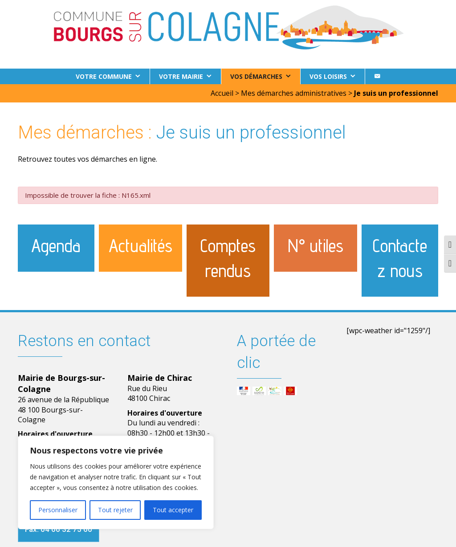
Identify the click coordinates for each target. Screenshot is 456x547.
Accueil (222, 93)
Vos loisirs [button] (328, 76)
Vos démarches (256, 76)
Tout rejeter (115, 510)
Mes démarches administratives (293, 93)
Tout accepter (173, 510)
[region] (116, 482)
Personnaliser (57, 510)
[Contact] (377, 76)
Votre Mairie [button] (181, 76)
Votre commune (104, 76)
